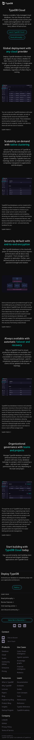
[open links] (30, 3)
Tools (19, 696)
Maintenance (21, 700)
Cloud (4, 655)
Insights (4, 707)
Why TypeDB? (7, 686)
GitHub (4, 723)
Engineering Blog (8, 700)
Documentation (22, 682)
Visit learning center (8, 606)
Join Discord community (9, 610)
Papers (4, 693)
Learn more (6, 130)
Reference (20, 703)
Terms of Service (8, 730)
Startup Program (8, 710)
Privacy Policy (7, 727)
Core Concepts (22, 693)
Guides (19, 689)
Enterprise (5, 668)
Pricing (4, 671)
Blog (3, 696)
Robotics (20, 673)
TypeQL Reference (23, 707)
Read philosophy (7, 598)
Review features (7, 602)
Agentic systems (23, 657)
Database (5, 651)
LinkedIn (5, 720)
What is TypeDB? (8, 682)
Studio (4, 658)
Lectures (5, 689)
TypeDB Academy (23, 710)
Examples (20, 686)
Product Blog (6, 703)
